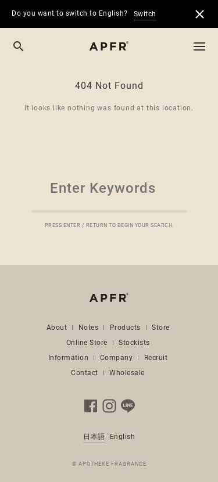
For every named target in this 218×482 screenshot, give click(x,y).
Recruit (156, 358)
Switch (145, 14)
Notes (88, 327)
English (122, 437)
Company (116, 358)
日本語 (94, 437)
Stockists (134, 343)
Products (125, 327)
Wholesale (127, 373)
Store (161, 327)
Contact (84, 373)
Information (68, 358)
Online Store (87, 343)
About (57, 327)
